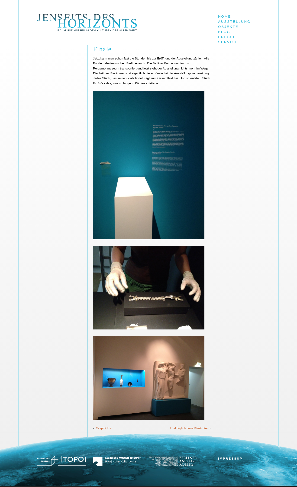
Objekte (228, 27)
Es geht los (103, 428)
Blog (224, 32)
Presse (227, 37)
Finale (102, 49)
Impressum (230, 458)
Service (228, 42)
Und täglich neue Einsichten (189, 428)
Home (224, 16)
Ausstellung (234, 21)
